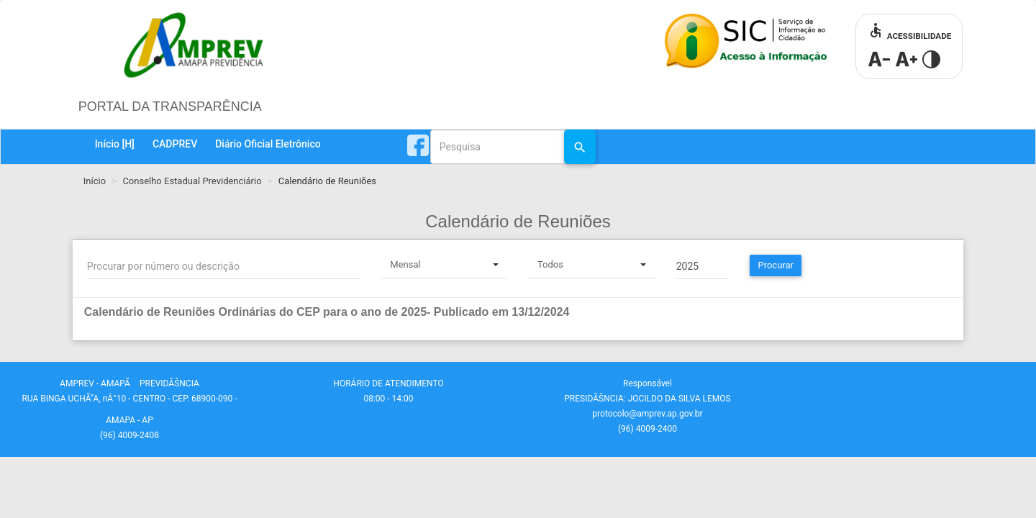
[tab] (518, 319)
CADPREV (175, 144)
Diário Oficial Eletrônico (267, 144)
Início (115, 144)
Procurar (776, 265)
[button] (480, 312)
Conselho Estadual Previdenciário (191, 181)
